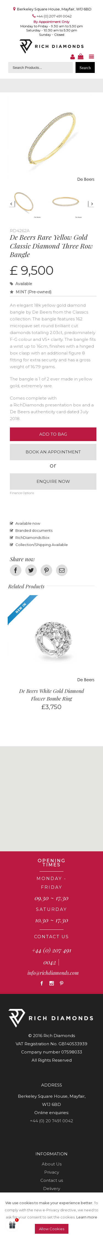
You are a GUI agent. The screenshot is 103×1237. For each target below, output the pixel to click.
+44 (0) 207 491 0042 (54, 16)
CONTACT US (51, 936)
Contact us (51, 1180)
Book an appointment (53, 451)
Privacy (51, 1172)
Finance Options (22, 493)
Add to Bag (53, 434)
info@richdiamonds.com (53, 973)
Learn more (86, 1217)
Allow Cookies (51, 1229)
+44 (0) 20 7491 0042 (51, 1120)
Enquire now (53, 481)
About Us (52, 1164)
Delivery (51, 1188)
